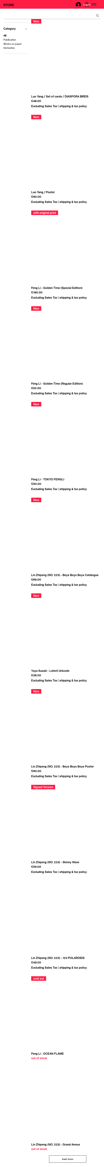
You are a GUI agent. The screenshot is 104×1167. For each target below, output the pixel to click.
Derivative (9, 47)
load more (67, 1158)
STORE (8, 5)
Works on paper (12, 43)
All (4, 35)
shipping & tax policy (73, 106)
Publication (9, 39)
